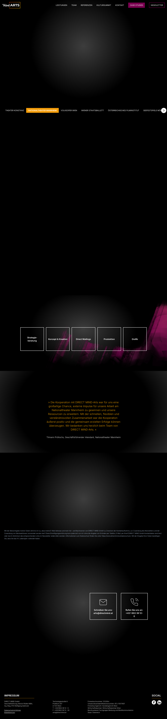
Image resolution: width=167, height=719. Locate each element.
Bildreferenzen (9, 712)
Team (74, 5)
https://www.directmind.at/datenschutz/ (116, 536)
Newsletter (157, 5)
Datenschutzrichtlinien (12, 710)
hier (159, 533)
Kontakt (119, 5)
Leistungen (61, 5)
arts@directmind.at (59, 712)
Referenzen (86, 5)
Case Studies (136, 5)
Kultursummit (104, 5)
